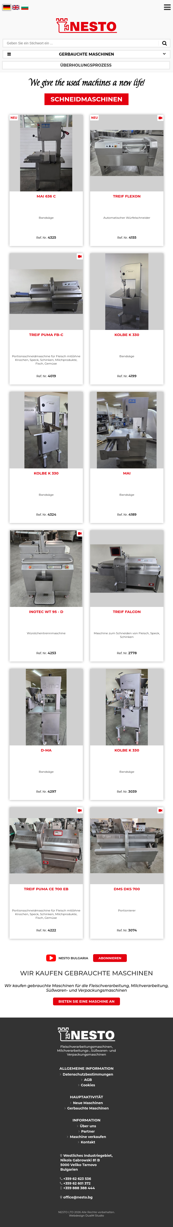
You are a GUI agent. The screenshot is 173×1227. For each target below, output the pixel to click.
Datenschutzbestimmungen (86, 1074)
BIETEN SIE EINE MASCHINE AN (86, 1001)
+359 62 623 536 (75, 1179)
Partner (86, 1131)
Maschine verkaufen (86, 1137)
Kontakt (86, 1142)
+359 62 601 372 (75, 1183)
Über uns (86, 1126)
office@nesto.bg (76, 1197)
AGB (86, 1080)
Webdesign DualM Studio (86, 1215)
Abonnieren (109, 958)
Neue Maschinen (86, 1103)
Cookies (86, 1085)
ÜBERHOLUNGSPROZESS (86, 65)
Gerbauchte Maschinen (86, 1108)
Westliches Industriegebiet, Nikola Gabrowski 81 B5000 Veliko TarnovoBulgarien (86, 1162)
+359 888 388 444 (77, 1188)
